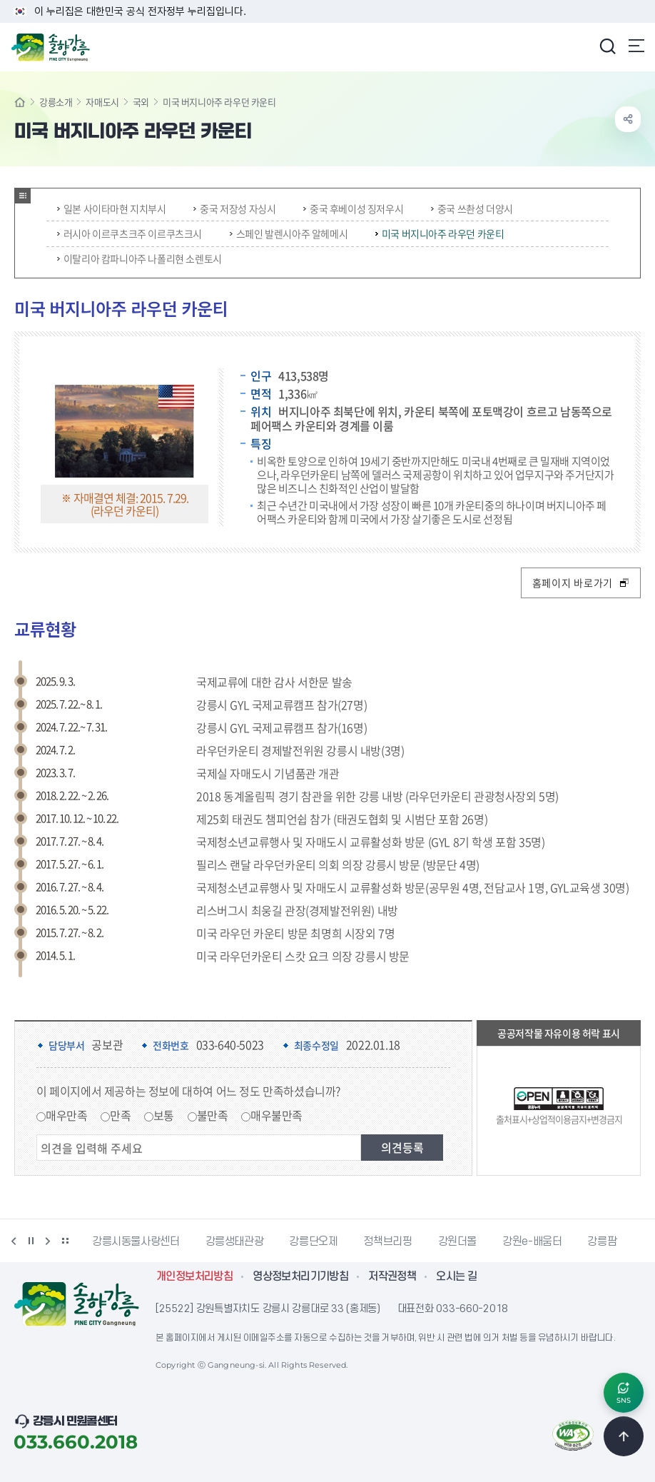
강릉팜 (601, 1241)
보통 (163, 1115)
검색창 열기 (607, 45)
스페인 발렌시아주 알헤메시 (288, 233)
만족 (120, 1115)
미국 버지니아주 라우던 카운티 (439, 233)
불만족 (212, 1115)
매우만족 (66, 1115)
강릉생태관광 (234, 1241)
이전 (13, 1241)
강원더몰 (457, 1241)
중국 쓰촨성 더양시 (472, 208)
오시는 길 (456, 1276)
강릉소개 (55, 101)
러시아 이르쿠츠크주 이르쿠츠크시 (129, 233)
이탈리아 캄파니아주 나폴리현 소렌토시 (139, 258)
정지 (31, 1241)
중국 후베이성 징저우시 (353, 208)
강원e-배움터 (532, 1241)
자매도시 (102, 101)
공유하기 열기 (628, 119)
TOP (624, 1436)
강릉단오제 (313, 1241)
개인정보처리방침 (194, 1276)
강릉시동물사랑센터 (136, 1241)
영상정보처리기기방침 (300, 1276)
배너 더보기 (65, 1241)
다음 (48, 1241)
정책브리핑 (387, 1241)
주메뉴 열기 (636, 45)
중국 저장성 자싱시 (234, 208)
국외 (141, 101)
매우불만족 (276, 1115)
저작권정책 (392, 1276)
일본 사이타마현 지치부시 (111, 208)
